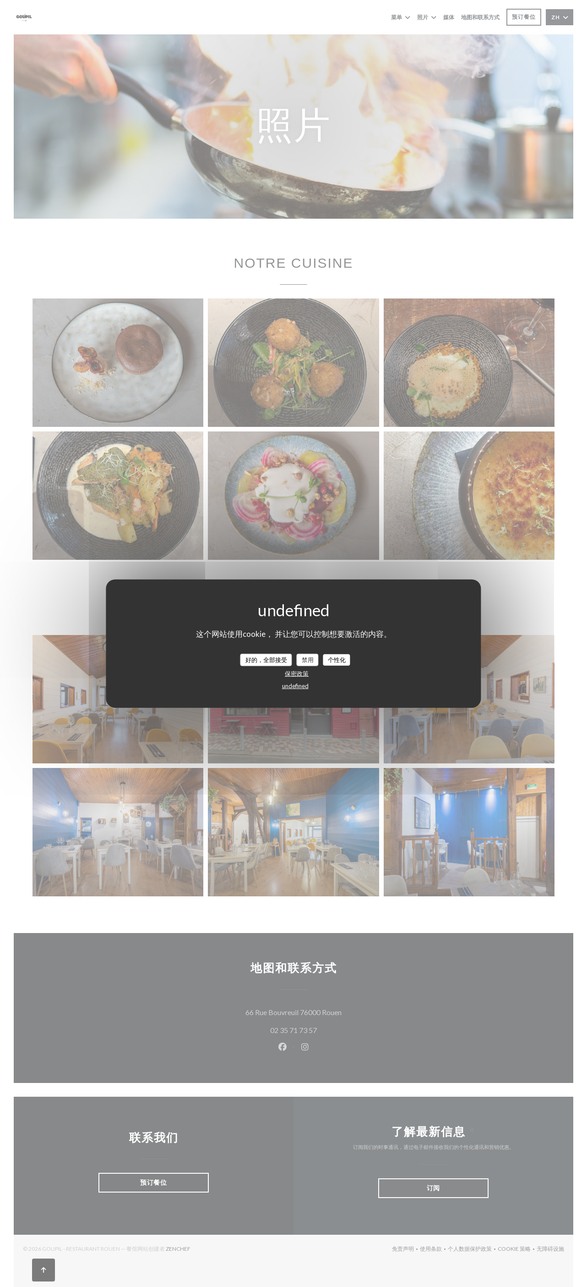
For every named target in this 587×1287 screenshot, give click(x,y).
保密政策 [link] (297, 673)
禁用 (308, 659)
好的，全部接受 (266, 659)
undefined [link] (295, 686)
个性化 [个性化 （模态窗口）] (337, 659)
